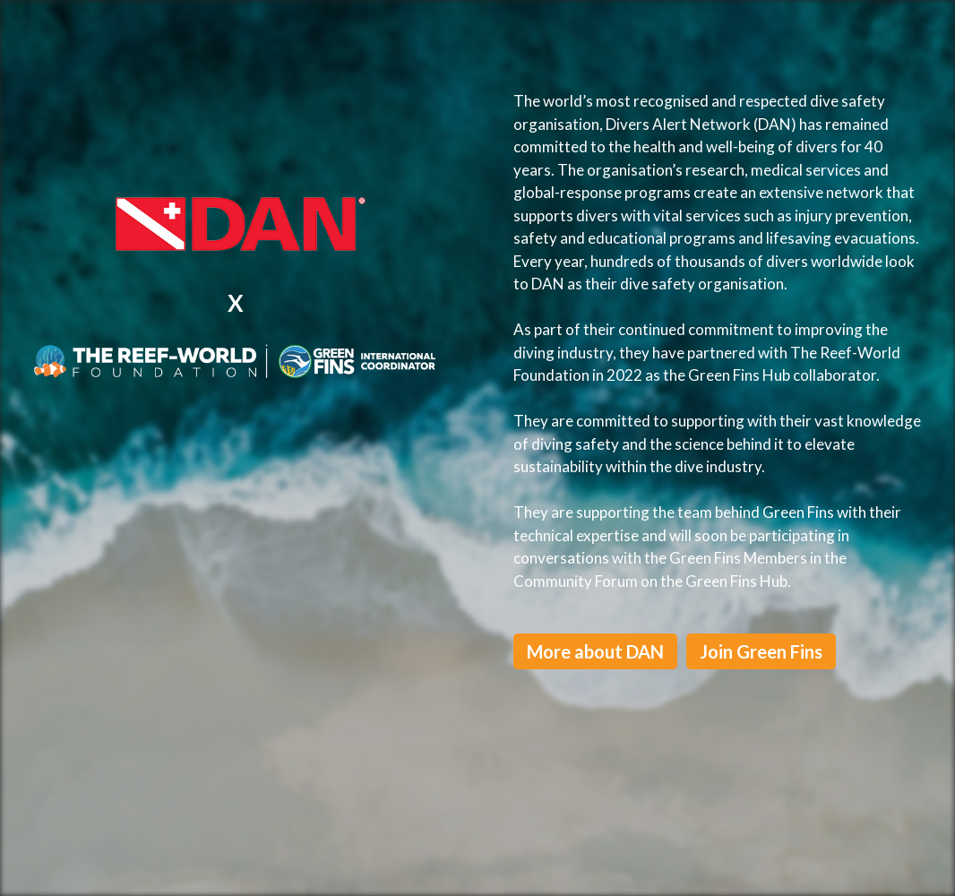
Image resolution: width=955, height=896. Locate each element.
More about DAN (595, 651)
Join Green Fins (761, 651)
